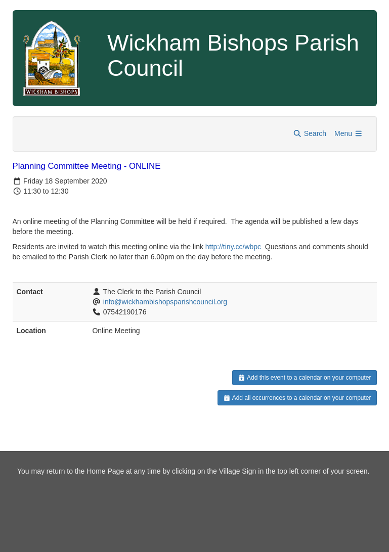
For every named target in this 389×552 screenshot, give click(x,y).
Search (309, 133)
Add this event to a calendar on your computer (304, 377)
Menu (348, 133)
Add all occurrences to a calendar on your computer (297, 397)
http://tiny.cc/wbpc (233, 247)
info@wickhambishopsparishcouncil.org (165, 302)
